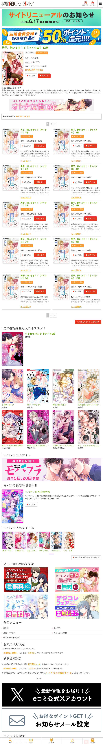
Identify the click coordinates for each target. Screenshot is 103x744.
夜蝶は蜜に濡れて (60, 406)
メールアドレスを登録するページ (58, 674)
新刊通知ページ (34, 665)
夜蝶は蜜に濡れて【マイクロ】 (89, 406)
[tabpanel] (8, 543)
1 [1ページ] (47, 125)
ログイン (93, 3)
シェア (39, 679)
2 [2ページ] (51, 125)
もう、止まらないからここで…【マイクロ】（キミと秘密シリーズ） (89, 446)
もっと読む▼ (26, 162)
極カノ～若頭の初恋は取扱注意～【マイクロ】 (13, 446)
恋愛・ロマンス (9, 634)
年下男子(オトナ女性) (11, 639)
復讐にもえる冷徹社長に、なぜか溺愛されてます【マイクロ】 (38, 446)
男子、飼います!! (33, 406)
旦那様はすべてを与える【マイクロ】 (64, 446)
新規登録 (85, 3)
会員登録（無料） (10, 654)
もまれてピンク (8, 406)
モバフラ (36, 62)
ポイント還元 (42, 53)
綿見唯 (35, 58)
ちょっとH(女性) (60, 634)
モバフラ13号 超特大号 (37, 493)
